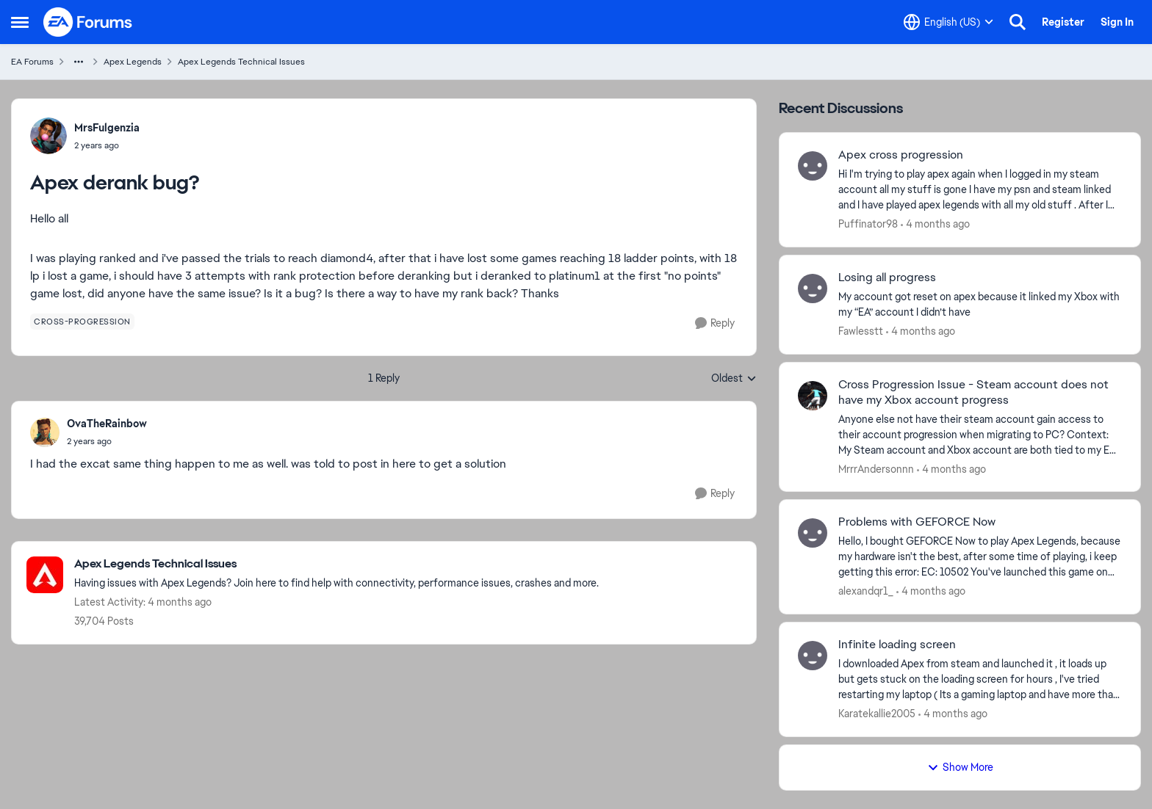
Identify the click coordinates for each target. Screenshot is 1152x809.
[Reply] (715, 323)
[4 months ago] (935, 224)
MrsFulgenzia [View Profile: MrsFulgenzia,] (107, 127)
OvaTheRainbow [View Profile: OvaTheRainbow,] (107, 423)
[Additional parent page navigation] (78, 61)
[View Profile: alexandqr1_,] (812, 533)
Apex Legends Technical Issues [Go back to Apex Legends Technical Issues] (241, 62)
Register (1063, 22)
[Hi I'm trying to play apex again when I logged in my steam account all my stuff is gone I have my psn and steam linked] (980, 190)
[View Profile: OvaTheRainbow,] (45, 432)
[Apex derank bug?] (107, 441)
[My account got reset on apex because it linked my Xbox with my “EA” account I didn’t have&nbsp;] (980, 304)
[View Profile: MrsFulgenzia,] (48, 135)
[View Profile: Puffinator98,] (812, 166)
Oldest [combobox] (734, 378)
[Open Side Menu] (20, 22)
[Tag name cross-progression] (82, 321)
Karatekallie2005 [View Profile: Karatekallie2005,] (876, 713)
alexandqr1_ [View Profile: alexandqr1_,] (865, 591)
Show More (960, 767)
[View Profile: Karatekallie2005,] (812, 655)
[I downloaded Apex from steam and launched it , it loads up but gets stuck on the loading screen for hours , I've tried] (980, 679)
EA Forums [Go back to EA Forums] (32, 62)
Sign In (1117, 22)
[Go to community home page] (88, 22)
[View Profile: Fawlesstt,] (812, 288)
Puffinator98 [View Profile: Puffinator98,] (868, 224)
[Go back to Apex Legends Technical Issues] (336, 564)
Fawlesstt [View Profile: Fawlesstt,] (860, 331)
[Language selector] (948, 22)
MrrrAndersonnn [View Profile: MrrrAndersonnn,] (876, 468)
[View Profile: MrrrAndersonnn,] (812, 395)
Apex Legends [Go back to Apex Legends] (133, 62)
